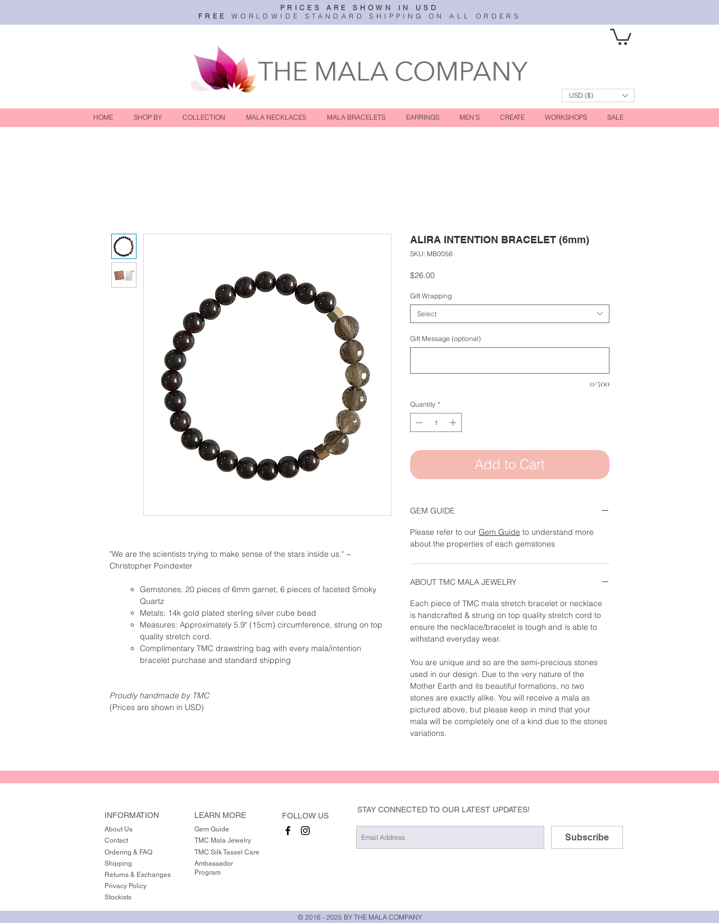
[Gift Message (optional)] (510, 360)
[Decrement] (418, 422)
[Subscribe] (587, 837)
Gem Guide (499, 532)
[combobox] (509, 313)
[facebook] (288, 830)
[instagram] (305, 830)
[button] (620, 36)
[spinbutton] (436, 422)
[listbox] (598, 95)
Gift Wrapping (431, 296)
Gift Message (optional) (445, 338)
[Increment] (454, 422)
